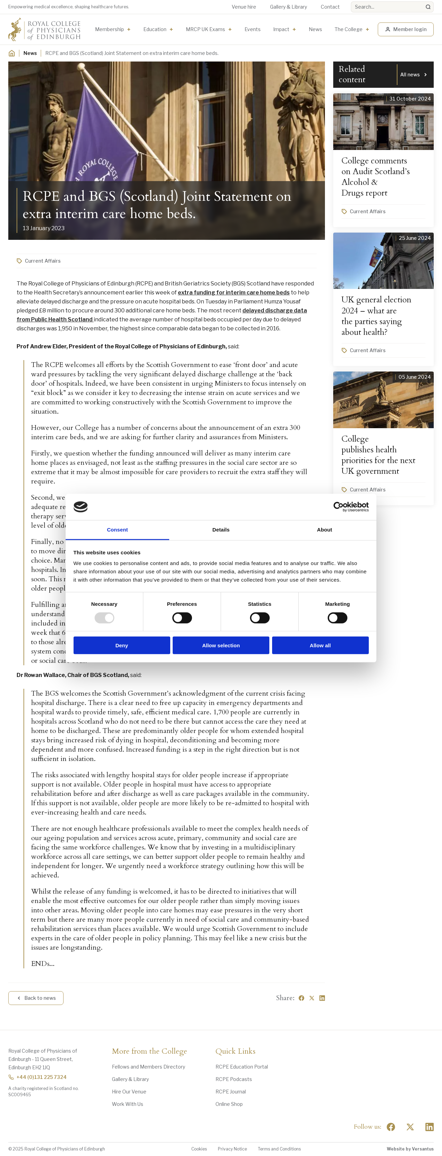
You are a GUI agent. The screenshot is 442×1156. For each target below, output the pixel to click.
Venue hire (244, 7)
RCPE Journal (230, 1091)
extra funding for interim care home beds (234, 292)
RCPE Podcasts (233, 1079)
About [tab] (324, 530)
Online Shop (229, 1104)
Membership (109, 29)
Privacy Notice (232, 1149)
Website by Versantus (410, 1149)
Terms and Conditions (279, 1149)
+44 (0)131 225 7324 (37, 1077)
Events (252, 29)
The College (349, 29)
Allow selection (221, 645)
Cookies (199, 1149)
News (315, 29)
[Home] (11, 53)
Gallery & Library (288, 7)
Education (154, 29)
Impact (281, 29)
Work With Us (127, 1104)
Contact (330, 7)
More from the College (149, 1051)
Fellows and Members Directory (148, 1067)
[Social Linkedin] (429, 1127)
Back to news (36, 998)
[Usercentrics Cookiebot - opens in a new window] (338, 507)
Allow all (320, 645)
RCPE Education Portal (241, 1067)
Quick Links (235, 1051)
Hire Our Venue (129, 1091)
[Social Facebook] (391, 1127)
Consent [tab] (117, 530)
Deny (121, 645)
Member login (405, 29)
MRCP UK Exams (205, 29)
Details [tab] (221, 530)
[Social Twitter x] (410, 1127)
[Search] (428, 6)
